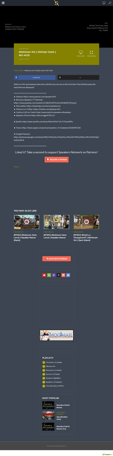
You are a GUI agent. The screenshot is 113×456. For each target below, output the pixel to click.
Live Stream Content (61, 413)
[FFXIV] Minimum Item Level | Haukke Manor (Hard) (25, 237)
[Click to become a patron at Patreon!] (56, 159)
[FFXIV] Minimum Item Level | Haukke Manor (55, 236)
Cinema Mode (91, 54)
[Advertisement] (56, 188)
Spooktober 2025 (62, 418)
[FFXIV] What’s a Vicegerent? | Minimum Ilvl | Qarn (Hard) (86, 237)
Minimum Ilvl (24, 49)
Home (16, 70)
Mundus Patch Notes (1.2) (63, 427)
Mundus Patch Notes (63, 406)
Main (21, 70)
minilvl (16, 167)
